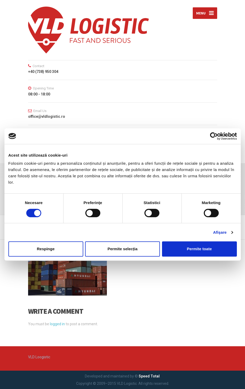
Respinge (46, 249)
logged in (57, 324)
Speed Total (149, 376)
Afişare (220, 232)
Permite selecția (122, 249)
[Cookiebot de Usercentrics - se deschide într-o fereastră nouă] (214, 136)
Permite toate (199, 249)
